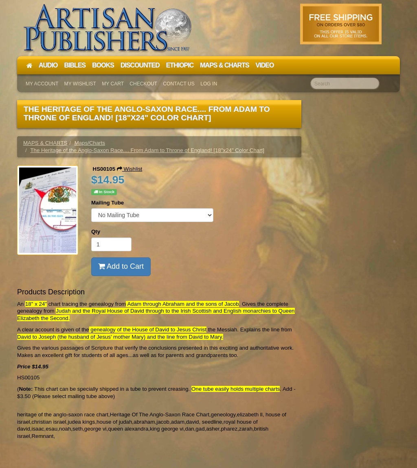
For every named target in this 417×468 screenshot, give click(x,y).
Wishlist (130, 169)
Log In (208, 84)
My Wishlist (80, 84)
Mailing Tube (107, 203)
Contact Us (179, 84)
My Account (42, 84)
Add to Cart (121, 266)
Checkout (143, 84)
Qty (95, 232)
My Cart (113, 84)
